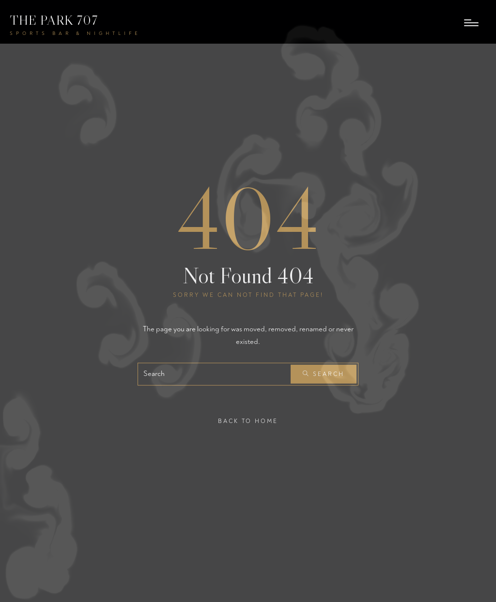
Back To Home (248, 421)
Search (323, 374)
